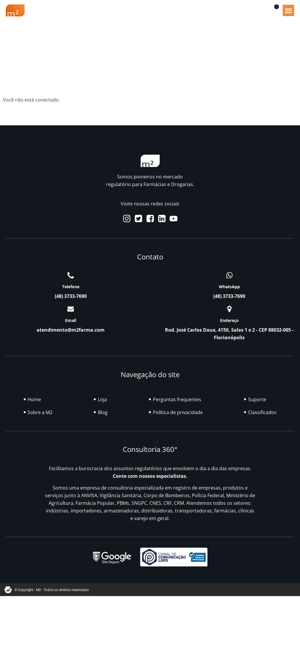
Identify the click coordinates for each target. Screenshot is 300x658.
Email (70, 320)
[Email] (70, 309)
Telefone (70, 286)
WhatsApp (229, 286)
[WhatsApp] (229, 275)
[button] (288, 10)
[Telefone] (70, 275)
